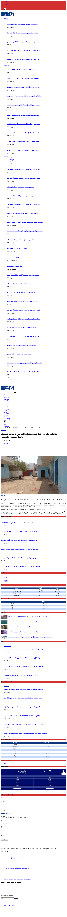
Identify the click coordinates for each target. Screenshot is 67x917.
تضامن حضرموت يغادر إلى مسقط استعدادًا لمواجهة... (24, 178)
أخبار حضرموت (7, 396)
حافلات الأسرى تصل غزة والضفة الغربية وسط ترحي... (24, 141)
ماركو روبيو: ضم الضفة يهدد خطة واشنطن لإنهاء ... (23, 124)
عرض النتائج (8, 813)
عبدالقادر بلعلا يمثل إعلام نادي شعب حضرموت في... (23, 336)
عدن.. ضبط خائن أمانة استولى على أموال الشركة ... (23, 70)
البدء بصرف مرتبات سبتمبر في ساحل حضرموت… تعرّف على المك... (25, 724)
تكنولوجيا (12, 159)
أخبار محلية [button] (6, 65)
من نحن (9, 377)
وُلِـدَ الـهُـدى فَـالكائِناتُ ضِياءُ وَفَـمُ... (18, 248)
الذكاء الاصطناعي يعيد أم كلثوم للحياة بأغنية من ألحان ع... (17, 868)
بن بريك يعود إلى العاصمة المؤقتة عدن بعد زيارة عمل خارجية (20, 531)
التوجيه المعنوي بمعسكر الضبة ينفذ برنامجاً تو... (22, 33)
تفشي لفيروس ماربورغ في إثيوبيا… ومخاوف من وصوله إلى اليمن (23, 632)
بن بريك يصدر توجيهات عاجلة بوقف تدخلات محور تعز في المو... (20, 558)
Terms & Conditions (9, 905)
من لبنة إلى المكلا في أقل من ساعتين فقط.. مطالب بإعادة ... (23, 658)
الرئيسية (6, 18)
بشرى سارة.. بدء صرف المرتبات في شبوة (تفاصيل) (17, 523)
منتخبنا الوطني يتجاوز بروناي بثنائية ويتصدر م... (22, 328)
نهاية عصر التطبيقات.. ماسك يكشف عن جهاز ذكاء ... (24, 169)
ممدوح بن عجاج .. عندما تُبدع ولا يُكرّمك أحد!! (20, 187)
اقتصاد (11, 162)
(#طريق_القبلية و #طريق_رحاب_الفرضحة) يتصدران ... (24, 59)
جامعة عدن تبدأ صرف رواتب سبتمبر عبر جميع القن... (23, 87)
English (8, 6)
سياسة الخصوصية (9, 907)
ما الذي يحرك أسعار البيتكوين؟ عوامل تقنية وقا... (23, 301)
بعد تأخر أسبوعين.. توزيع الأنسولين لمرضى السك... (23, 372)
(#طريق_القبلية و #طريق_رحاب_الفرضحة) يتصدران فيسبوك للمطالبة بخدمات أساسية (29, 616)
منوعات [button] (6, 156)
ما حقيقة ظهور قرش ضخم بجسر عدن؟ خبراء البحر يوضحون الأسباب (24, 622)
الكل (11, 157)
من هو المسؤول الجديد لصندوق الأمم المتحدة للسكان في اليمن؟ (21, 567)
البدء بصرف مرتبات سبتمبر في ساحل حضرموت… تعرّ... (24, 51)
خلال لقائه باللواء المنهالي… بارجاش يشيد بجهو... (23, 24)
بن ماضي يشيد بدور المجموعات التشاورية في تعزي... (24, 42)
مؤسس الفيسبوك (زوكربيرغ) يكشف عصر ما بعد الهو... (25, 231)
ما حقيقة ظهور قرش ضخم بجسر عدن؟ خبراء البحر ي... (24, 78)
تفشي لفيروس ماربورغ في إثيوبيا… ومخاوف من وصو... (24, 96)
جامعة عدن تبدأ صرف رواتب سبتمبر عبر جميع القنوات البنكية (20, 549)
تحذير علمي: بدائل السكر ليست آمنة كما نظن (21, 345)
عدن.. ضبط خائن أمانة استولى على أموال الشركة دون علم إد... (23, 689)
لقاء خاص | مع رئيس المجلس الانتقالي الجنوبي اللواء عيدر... (17, 879)
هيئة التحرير (10, 379)
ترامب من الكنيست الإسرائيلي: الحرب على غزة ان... (23, 150)
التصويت (3, 813)
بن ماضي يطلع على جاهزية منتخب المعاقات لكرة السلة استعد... (24, 649)
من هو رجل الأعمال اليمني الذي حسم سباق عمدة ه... (23, 105)
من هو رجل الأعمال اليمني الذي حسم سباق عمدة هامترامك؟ (22, 627)
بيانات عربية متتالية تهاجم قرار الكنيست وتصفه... (23, 115)
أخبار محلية (6, 397)
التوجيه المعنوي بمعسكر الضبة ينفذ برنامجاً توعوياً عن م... (23, 707)
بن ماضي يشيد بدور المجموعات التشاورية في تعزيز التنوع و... (23, 716)
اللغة (5, 416)
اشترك (16, 898)
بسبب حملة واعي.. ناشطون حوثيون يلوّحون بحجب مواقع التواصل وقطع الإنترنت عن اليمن (30, 637)
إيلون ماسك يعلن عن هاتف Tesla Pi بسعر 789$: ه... (23, 213)
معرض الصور (7, 2)
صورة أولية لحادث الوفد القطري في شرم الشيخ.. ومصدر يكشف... (19, 858)
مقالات (11, 160)
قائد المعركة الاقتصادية (14, 266)
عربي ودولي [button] (6, 110)
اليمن (5, 763)
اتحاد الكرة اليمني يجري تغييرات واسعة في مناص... (23, 196)
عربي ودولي (6, 399)
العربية (6, 4)
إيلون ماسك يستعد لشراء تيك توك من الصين (21, 292)
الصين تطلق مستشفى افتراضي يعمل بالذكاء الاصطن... (25, 222)
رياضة (11, 163)
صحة (11, 165)
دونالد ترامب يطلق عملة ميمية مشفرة (19, 284)
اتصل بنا (9, 380)
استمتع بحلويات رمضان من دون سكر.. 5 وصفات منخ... (24, 363)
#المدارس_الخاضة (13, 257)
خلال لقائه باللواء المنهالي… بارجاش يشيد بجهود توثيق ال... (23, 698)
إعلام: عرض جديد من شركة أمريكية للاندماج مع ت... (23, 275)
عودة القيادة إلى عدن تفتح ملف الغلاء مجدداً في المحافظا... (19, 540)
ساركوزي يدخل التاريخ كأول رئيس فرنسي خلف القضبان (24, 133)
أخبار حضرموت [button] (7, 20)
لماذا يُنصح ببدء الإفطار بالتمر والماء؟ (19, 354)
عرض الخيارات (4, 839)
